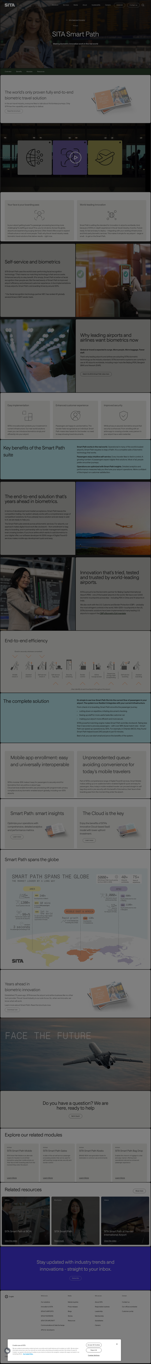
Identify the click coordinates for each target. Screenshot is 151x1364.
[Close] (117, 1344)
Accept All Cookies (93, 1345)
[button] (7, 1351)
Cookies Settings (94, 1355)
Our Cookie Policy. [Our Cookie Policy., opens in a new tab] (28, 1354)
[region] (64, 1350)
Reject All (94, 1350)
